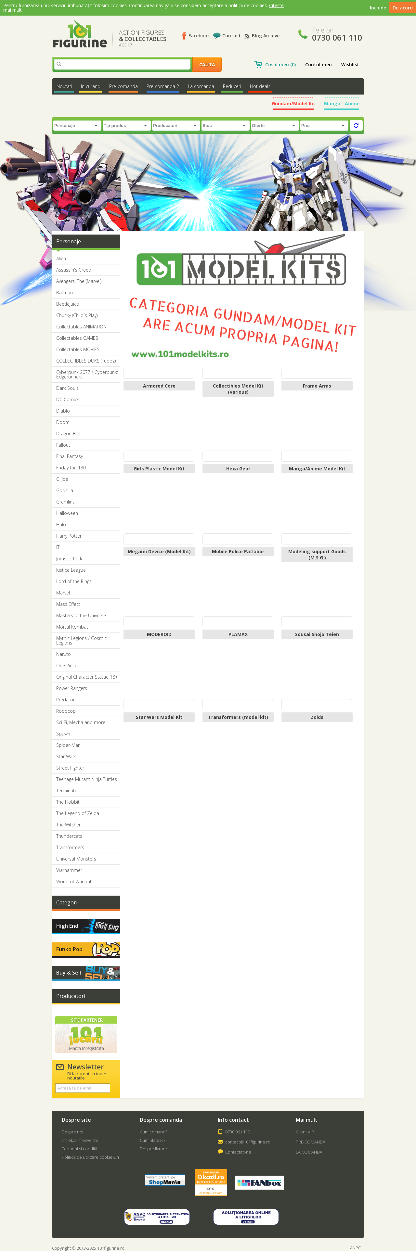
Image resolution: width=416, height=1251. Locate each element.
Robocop (66, 711)
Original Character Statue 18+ (87, 677)
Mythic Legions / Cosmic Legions (81, 640)
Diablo (63, 411)
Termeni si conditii (79, 1149)
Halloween (67, 513)
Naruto (63, 654)
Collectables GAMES (77, 338)
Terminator (67, 791)
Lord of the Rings (74, 581)
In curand (90, 86)
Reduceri (232, 86)
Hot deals (260, 86)
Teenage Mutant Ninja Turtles (86, 779)
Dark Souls (67, 388)
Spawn (63, 734)
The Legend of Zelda (77, 813)
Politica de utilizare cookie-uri (90, 1157)
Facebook (199, 35)
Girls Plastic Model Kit (159, 469)
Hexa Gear (238, 469)
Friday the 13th (71, 468)
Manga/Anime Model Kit (317, 469)
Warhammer (69, 870)
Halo (61, 525)
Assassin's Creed (73, 270)
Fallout (63, 445)
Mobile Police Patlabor (238, 551)
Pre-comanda (123, 86)
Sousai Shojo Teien (317, 634)
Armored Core (159, 386)
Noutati (64, 86)
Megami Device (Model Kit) (159, 551)
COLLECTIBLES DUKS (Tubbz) (86, 361)
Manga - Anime (342, 103)
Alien (61, 259)
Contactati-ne (238, 1152)
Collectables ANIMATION (81, 327)
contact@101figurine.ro (247, 1142)
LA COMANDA (309, 1152)
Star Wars (66, 757)
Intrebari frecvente (80, 1140)
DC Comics (67, 399)
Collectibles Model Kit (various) (238, 389)
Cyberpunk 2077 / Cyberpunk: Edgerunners (87, 374)
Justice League (71, 570)
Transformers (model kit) (238, 717)
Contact (231, 35)
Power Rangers (71, 688)
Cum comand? (153, 1132)
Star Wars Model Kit (159, 717)
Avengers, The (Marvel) (78, 281)
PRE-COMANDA (310, 1142)
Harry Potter (69, 536)
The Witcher (68, 825)
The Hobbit (68, 802)
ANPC (355, 1248)
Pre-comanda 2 (163, 86)
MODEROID (159, 634)
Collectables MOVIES (77, 349)
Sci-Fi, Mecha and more (80, 722)
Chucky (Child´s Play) (77, 315)
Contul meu (318, 64)
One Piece (66, 666)
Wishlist (350, 64)
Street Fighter (70, 768)
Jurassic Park (69, 559)
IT (57, 547)
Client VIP (305, 1132)
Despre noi (72, 1132)
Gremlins (65, 502)
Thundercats (69, 836)
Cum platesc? (152, 1140)
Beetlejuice (67, 304)
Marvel (63, 593)
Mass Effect (68, 604)
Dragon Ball (68, 434)
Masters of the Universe (81, 616)
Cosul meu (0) (280, 64)
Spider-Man (68, 745)
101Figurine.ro (80, 33)
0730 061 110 (237, 1132)
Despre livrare (153, 1149)
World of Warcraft (74, 882)
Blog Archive (266, 35)
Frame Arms (317, 386)
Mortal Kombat (72, 627)
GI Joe (62, 479)
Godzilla (64, 490)
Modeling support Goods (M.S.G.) (317, 554)
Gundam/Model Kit (293, 103)
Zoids (317, 717)
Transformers (70, 847)
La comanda (201, 86)
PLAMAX (238, 634)
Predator (65, 700)
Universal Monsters (76, 859)
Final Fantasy (69, 456)
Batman (64, 293)
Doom (63, 422)
